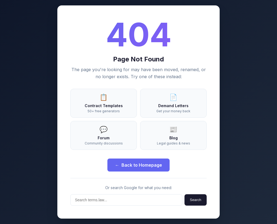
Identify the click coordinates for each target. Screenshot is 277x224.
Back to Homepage (138, 165)
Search (195, 200)
